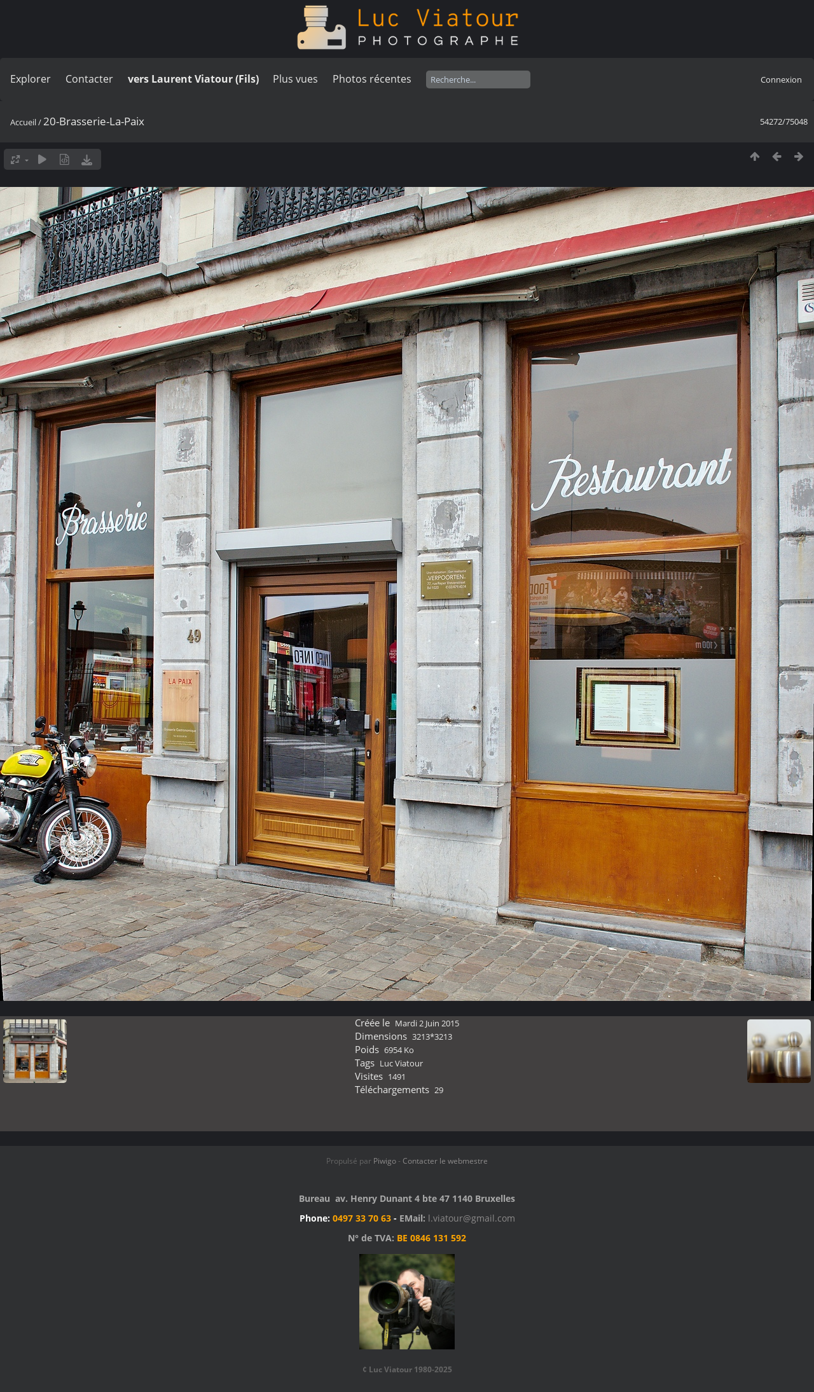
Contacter (89, 79)
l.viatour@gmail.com (471, 1218)
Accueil (23, 122)
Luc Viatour (401, 1063)
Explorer (30, 79)
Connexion (781, 79)
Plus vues (295, 79)
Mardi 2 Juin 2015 (427, 1023)
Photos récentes (372, 79)
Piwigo (384, 1160)
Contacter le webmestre (445, 1160)
